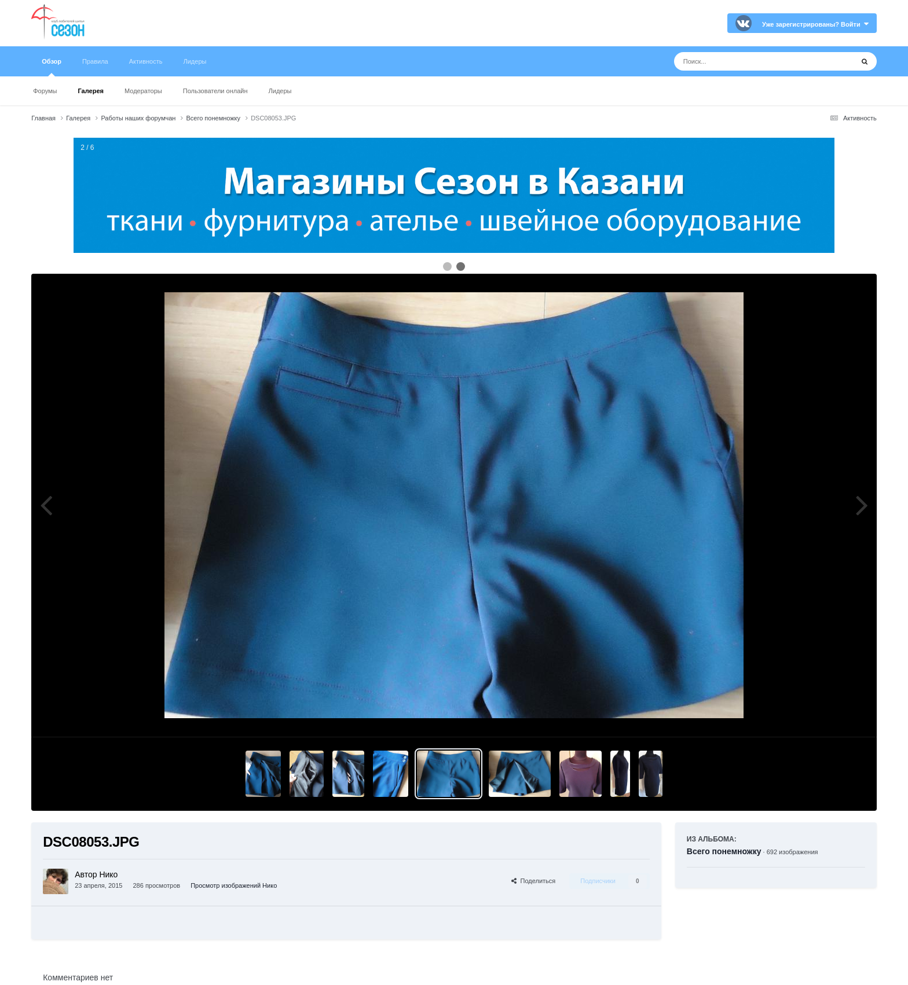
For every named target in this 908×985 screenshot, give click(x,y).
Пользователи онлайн (215, 90)
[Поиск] (742, 61)
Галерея (91, 90)
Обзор (51, 67)
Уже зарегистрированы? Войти (815, 24)
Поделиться (533, 880)
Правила (95, 61)
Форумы (45, 90)
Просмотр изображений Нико (234, 885)
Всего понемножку (724, 851)
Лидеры (280, 90)
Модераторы (143, 90)
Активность (146, 61)
